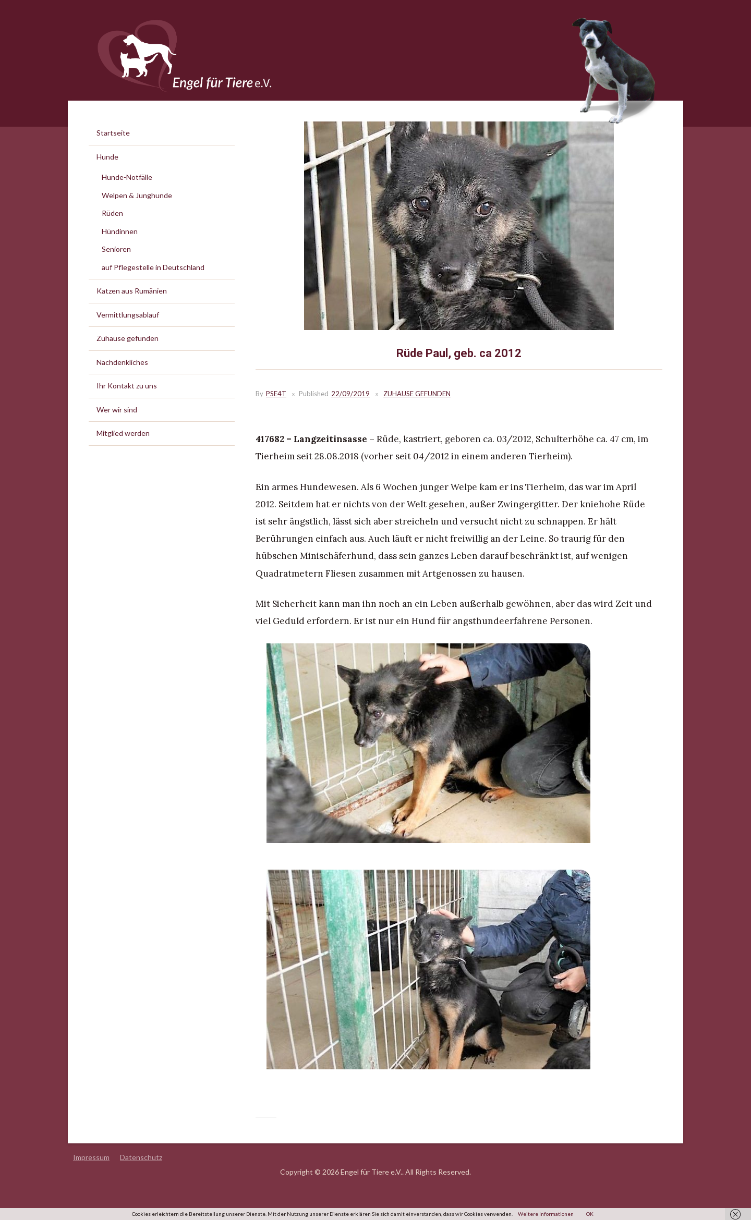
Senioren (116, 249)
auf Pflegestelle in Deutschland (153, 267)
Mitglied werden (123, 433)
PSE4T (276, 393)
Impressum (91, 1157)
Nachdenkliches (122, 362)
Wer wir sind (116, 409)
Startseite (113, 132)
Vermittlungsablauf (127, 314)
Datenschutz (141, 1157)
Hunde (107, 156)
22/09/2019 (350, 393)
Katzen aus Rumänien (131, 290)
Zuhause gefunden (417, 393)
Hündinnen (120, 231)
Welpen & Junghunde (137, 195)
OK (589, 1214)
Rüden (112, 213)
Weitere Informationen (546, 1214)
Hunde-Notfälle (127, 177)
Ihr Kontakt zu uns (126, 385)
